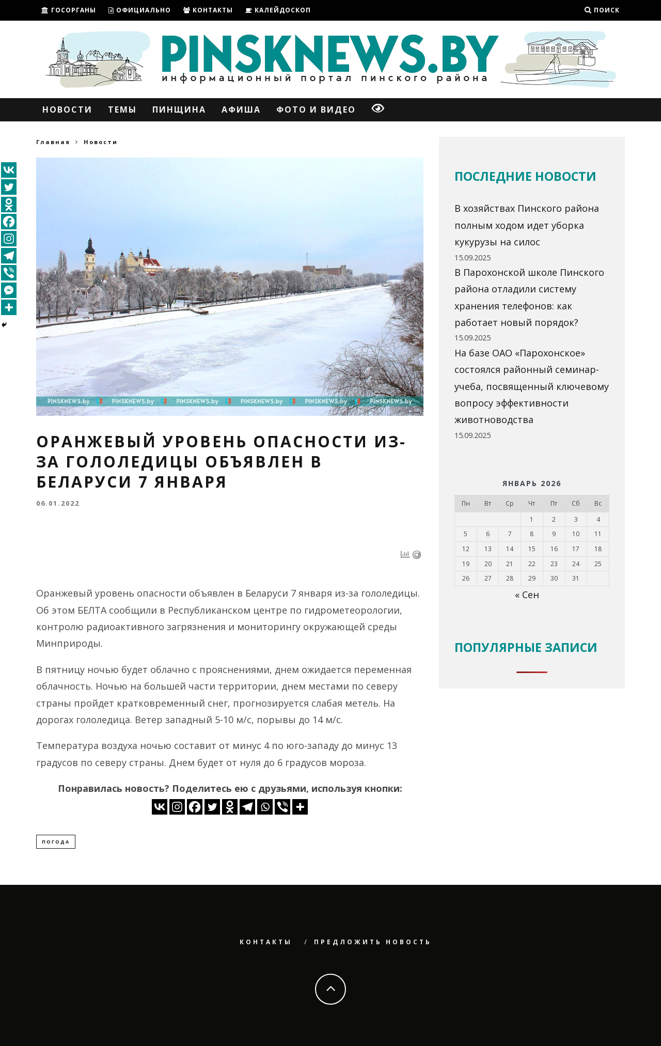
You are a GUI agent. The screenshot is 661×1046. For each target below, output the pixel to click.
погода (56, 841)
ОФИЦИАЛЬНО (139, 10)
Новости (67, 109)
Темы (122, 109)
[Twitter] (212, 807)
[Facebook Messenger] (9, 290)
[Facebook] (194, 807)
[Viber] (282, 807)
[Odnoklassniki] (230, 807)
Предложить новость (373, 942)
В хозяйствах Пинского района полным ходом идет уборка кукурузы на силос (526, 225)
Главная (53, 142)
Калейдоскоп (278, 10)
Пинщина (179, 109)
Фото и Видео (316, 109)
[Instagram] (177, 807)
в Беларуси (262, 593)
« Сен (527, 594)
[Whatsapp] (265, 807)
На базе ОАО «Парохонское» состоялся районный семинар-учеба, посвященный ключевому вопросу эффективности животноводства (531, 386)
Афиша (241, 109)
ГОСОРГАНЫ (68, 10)
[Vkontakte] (159, 807)
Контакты (208, 10)
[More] (300, 807)
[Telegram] (247, 807)
